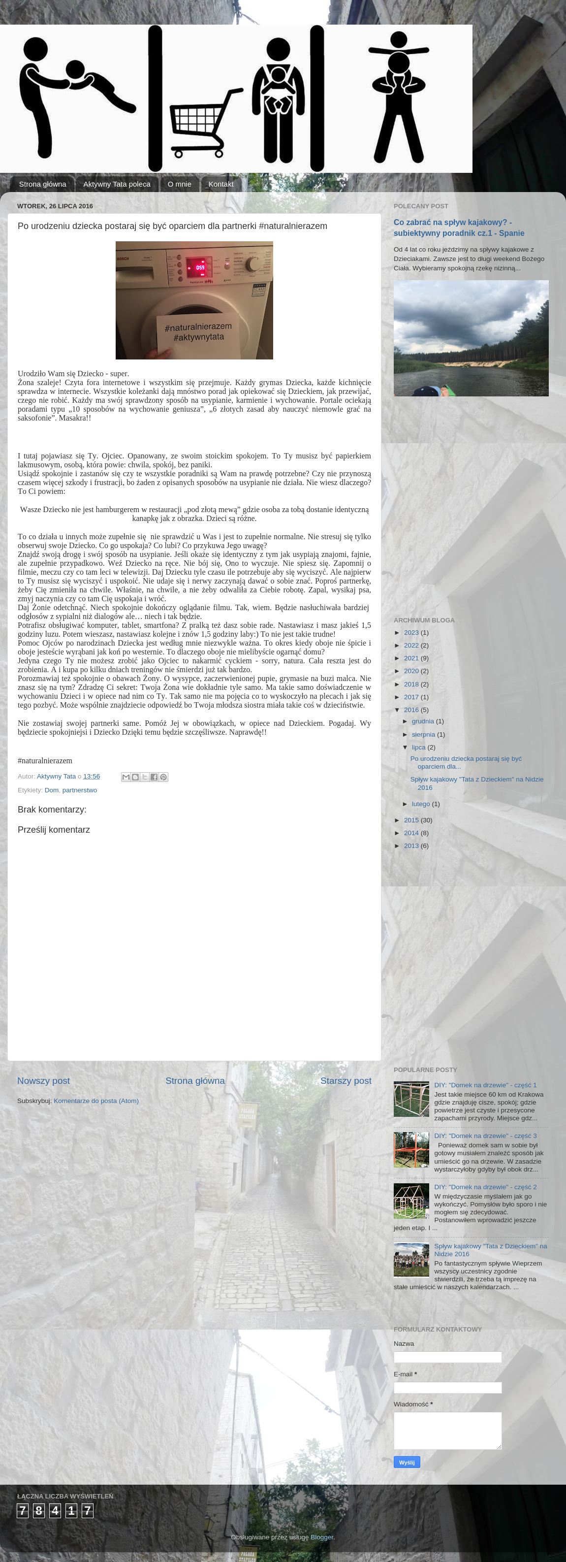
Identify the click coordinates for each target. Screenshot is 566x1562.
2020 (412, 671)
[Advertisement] (92, 506)
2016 (412, 710)
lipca (420, 747)
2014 (412, 833)
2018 (412, 684)
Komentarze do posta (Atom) (96, 1101)
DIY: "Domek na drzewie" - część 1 (485, 1085)
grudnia (424, 721)
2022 (412, 645)
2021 (412, 658)
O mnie (179, 184)
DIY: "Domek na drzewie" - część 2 (485, 1187)
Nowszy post (43, 1080)
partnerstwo (80, 790)
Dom (52, 790)
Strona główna (42, 184)
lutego (422, 804)
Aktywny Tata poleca (116, 184)
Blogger (322, 1537)
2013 (412, 845)
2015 (412, 820)
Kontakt (221, 184)
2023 (412, 632)
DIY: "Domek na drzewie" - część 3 (485, 1135)
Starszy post (346, 1080)
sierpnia (424, 734)
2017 (412, 697)
